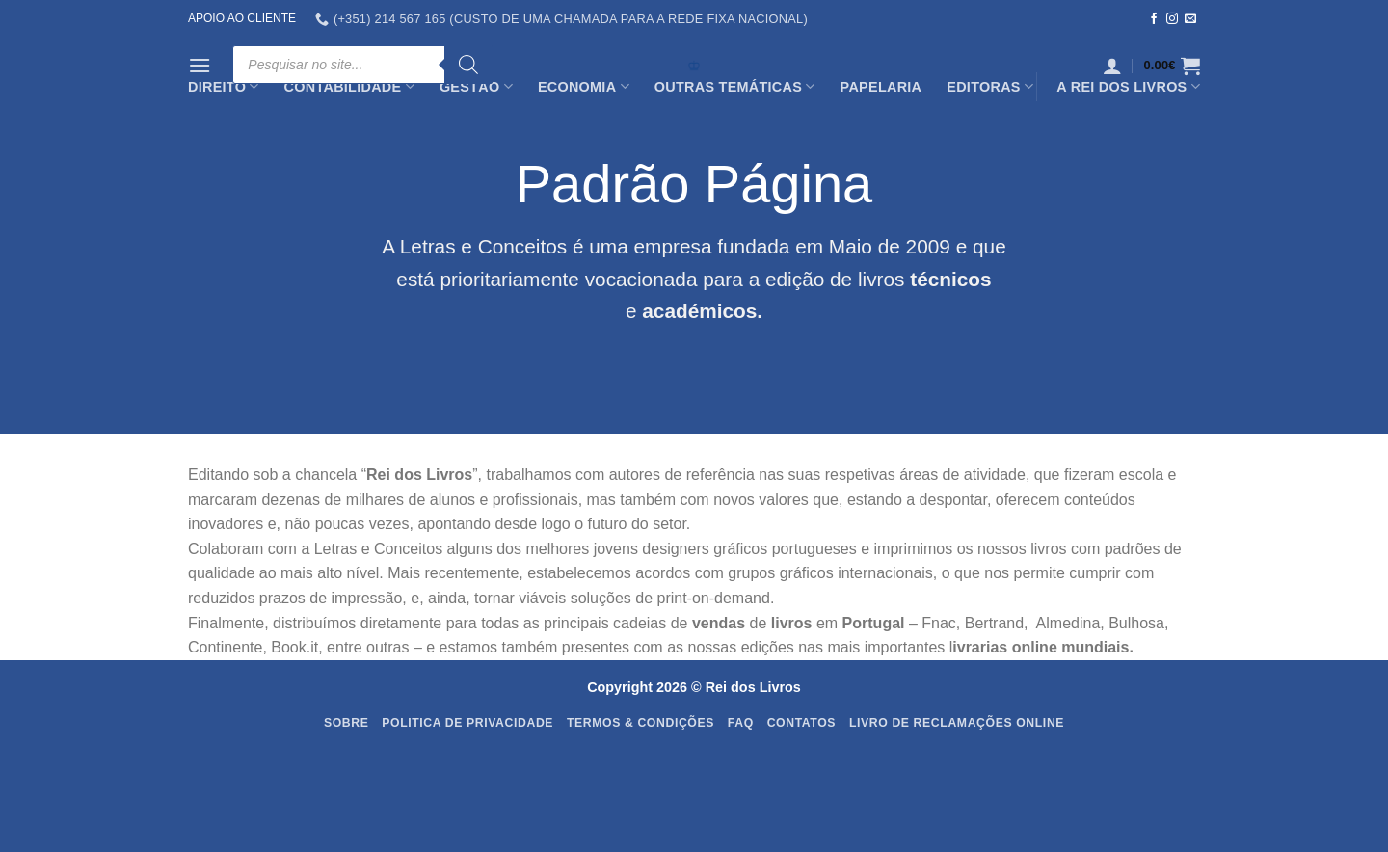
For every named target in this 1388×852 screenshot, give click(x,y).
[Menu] (199, 65)
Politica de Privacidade (467, 723)
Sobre (346, 723)
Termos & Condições (640, 723)
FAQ (741, 723)
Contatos (802, 723)
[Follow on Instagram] (1172, 19)
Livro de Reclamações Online (956, 723)
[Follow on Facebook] (1154, 19)
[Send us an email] (1190, 19)
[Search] (468, 64)
